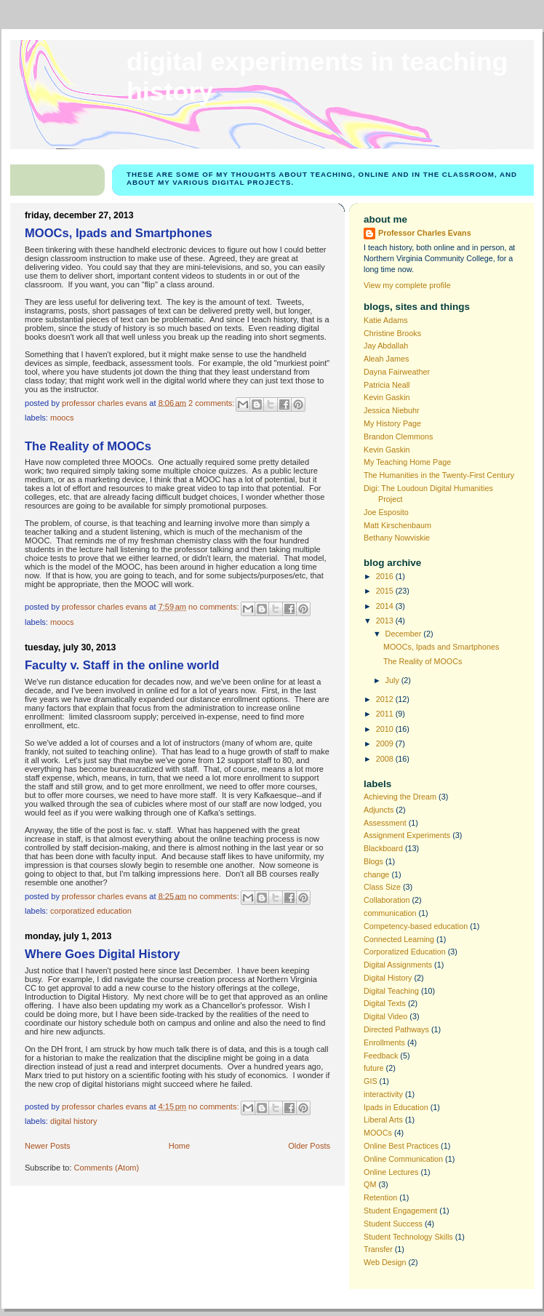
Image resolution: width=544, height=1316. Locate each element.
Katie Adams (386, 320)
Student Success (393, 1223)
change (376, 874)
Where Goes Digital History (102, 954)
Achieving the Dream (400, 796)
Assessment (385, 822)
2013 (386, 620)
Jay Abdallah (386, 345)
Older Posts (309, 1145)
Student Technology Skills (408, 1236)
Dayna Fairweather (397, 371)
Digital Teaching (391, 990)
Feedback (381, 1055)
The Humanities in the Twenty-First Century (439, 475)
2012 (386, 699)
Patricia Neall (387, 384)
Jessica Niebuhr (392, 410)
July (393, 680)
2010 (386, 729)
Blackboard (383, 848)
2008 (386, 758)
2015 (386, 590)
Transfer (378, 1249)
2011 (386, 713)
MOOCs (62, 417)
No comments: (214, 606)
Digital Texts (385, 1003)
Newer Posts (48, 1145)
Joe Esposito (386, 512)
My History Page (392, 423)
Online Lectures (391, 1172)
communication (390, 913)
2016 (386, 576)
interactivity (383, 1094)
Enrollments (384, 1042)
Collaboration (387, 900)
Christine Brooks (392, 333)
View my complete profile (407, 285)
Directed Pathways (396, 1029)
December (404, 633)
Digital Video (385, 1016)
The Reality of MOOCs (88, 446)
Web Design (385, 1262)
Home (179, 1145)
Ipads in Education (396, 1107)
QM (370, 1184)
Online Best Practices (401, 1145)
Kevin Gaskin (387, 397)
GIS (370, 1081)
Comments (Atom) (107, 1167)
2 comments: (212, 402)
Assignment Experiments (407, 835)
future (374, 1068)
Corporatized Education (91, 910)
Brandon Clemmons (398, 436)
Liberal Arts (383, 1119)
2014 (386, 606)
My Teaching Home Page (407, 462)
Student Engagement (400, 1210)
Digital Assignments (398, 964)
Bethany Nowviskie (397, 537)
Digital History (73, 1121)
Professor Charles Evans (424, 232)
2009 (386, 743)
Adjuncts (378, 809)
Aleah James (386, 358)
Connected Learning (399, 939)
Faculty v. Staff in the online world (122, 665)
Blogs (373, 861)
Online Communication (403, 1159)
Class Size (382, 886)
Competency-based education (416, 926)
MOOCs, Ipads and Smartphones (118, 233)
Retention (380, 1197)
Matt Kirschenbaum (397, 525)
